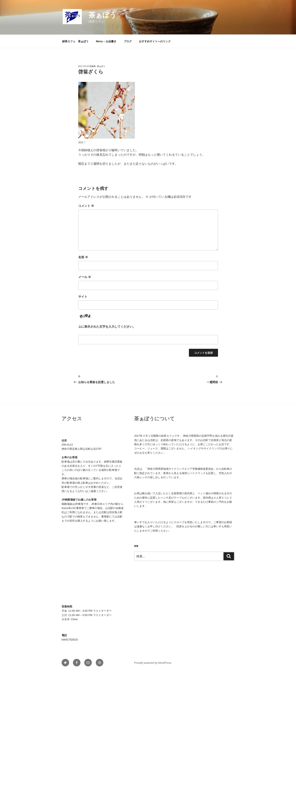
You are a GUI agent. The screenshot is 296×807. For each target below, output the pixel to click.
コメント (86, 205)
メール (84, 277)
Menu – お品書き (106, 41)
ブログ (128, 41)
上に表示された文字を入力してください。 (107, 326)
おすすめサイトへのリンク (155, 41)
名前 (83, 257)
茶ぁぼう (102, 15)
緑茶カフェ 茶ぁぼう (75, 41)
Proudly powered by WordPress (152, 662)
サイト (82, 296)
